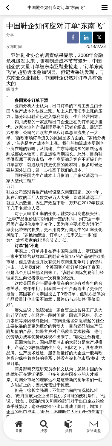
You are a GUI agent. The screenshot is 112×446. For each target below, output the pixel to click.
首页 (18, 430)
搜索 (43, 430)
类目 (68, 430)
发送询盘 (94, 430)
